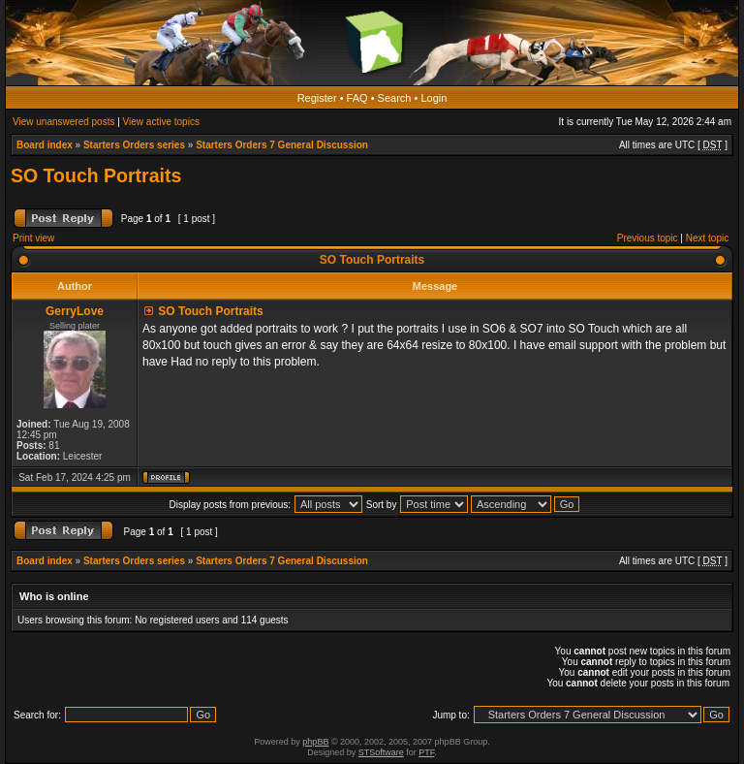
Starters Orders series (134, 145)
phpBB (315, 742)
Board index (44, 145)
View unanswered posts (63, 121)
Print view (33, 238)
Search (395, 98)
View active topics (161, 121)
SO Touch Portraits (96, 175)
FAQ (357, 98)
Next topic (707, 238)
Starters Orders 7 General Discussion (282, 145)
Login (433, 98)
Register (317, 98)
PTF (426, 752)
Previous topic (647, 238)
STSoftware (381, 752)
